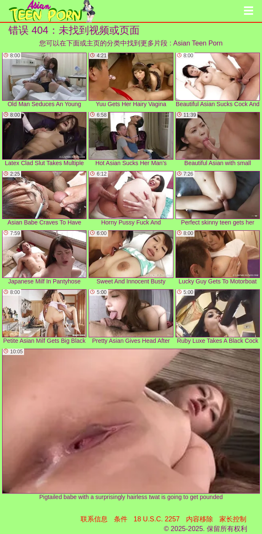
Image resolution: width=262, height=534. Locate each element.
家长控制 (232, 519)
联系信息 (94, 519)
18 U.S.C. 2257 (157, 519)
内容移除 (199, 519)
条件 (120, 519)
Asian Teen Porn (198, 43)
